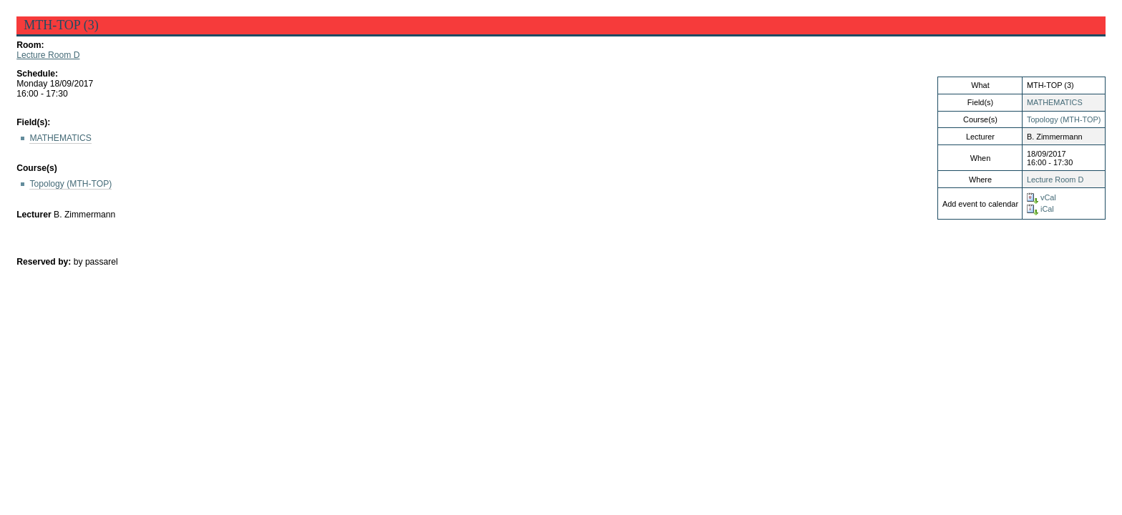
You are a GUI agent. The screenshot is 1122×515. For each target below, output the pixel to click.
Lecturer (34, 215)
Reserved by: (45, 262)
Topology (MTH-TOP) (1064, 119)
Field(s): (33, 122)
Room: (30, 45)
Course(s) (36, 168)
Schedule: (37, 74)
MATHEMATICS (1055, 102)
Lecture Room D (47, 55)
